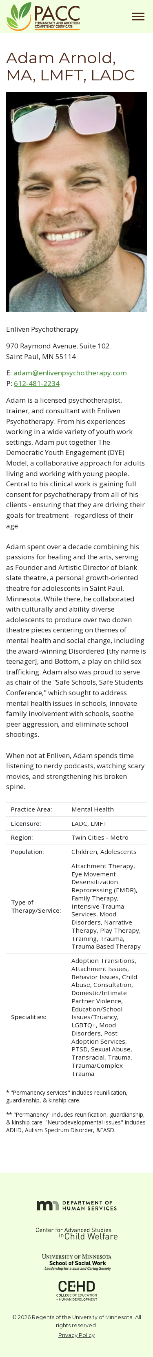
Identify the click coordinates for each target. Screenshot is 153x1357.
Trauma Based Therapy (106, 946)
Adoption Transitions (103, 960)
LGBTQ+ (83, 1025)
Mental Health (92, 809)
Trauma (111, 938)
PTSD (79, 1049)
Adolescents (118, 851)
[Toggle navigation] (138, 16)
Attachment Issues (99, 969)
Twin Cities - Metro (100, 837)
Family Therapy (94, 898)
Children (84, 851)
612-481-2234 (37, 383)
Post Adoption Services (98, 1037)
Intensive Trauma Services (97, 910)
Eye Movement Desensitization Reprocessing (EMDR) (103, 882)
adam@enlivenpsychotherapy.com (70, 372)
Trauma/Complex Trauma (97, 1069)
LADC (79, 823)
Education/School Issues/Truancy (96, 1013)
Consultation (112, 984)
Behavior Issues (95, 977)
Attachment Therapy (102, 866)
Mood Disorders (93, 918)
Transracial (87, 1057)
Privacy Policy (76, 1335)
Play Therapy (119, 930)
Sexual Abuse (111, 1049)
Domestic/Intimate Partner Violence (99, 997)
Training (84, 938)
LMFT (99, 823)
